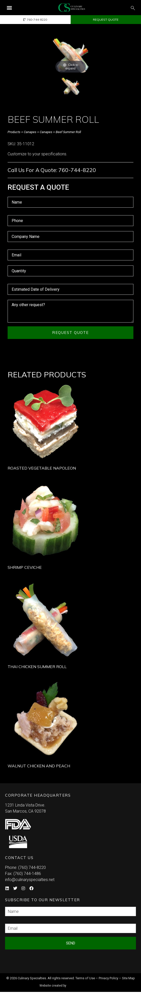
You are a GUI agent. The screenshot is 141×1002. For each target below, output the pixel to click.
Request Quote (70, 332)
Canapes (30, 132)
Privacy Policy (108, 978)
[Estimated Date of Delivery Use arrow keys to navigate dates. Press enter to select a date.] (70, 289)
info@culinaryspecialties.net (29, 879)
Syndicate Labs (85, 983)
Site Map (128, 978)
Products (14, 132)
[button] (9, 8)
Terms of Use (85, 978)
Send (70, 943)
